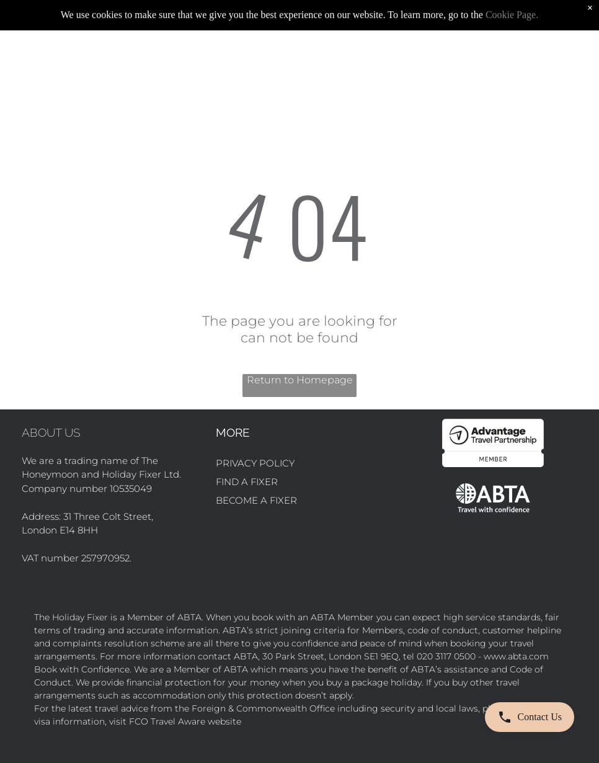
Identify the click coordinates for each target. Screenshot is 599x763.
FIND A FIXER (247, 482)
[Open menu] (578, 59)
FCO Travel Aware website (185, 721)
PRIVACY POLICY (255, 463)
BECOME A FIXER (256, 500)
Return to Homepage (300, 380)
